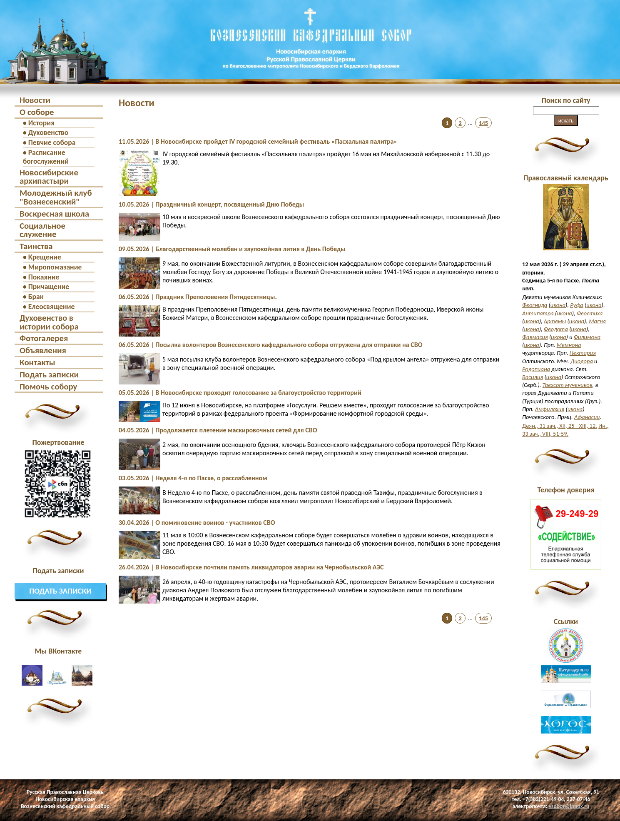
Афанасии (587, 417)
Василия (532, 377)
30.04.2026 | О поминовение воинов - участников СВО (197, 523)
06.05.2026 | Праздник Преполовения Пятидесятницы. (198, 297)
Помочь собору (48, 386)
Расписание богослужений (46, 157)
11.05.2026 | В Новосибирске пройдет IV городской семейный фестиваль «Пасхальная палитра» (258, 141)
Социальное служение (42, 230)
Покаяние (44, 277)
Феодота (556, 329)
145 (483, 123)
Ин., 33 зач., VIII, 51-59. (565, 429)
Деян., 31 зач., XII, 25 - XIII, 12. (559, 425)
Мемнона (569, 345)
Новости (35, 100)
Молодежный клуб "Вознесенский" (56, 197)
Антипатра (538, 313)
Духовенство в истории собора (49, 322)
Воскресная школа (54, 213)
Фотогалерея (44, 338)
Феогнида (534, 305)
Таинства (36, 246)
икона (557, 305)
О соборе (37, 112)
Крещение (44, 257)
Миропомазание (55, 267)
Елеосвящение (51, 306)
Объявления (43, 350)
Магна (597, 321)
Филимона (587, 337)
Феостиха (590, 313)
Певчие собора (52, 142)
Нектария (583, 353)
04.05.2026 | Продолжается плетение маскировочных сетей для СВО (218, 430)
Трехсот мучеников (568, 385)
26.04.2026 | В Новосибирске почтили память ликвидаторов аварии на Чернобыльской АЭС (251, 567)
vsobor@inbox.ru (569, 806)
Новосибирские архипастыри (49, 177)
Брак (36, 296)
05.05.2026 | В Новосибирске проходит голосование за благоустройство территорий (240, 393)
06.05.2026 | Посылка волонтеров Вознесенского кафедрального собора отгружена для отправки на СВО (271, 345)
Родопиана (536, 369)
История (41, 122)
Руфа (576, 305)
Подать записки (49, 374)
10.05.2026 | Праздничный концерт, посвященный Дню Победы (211, 204)
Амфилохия (550, 409)
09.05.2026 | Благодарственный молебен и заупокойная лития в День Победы (232, 249)
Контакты (37, 362)
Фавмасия (535, 337)
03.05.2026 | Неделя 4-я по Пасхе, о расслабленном (193, 478)
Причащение (48, 286)
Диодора (581, 361)
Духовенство (48, 132)
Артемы (555, 321)
